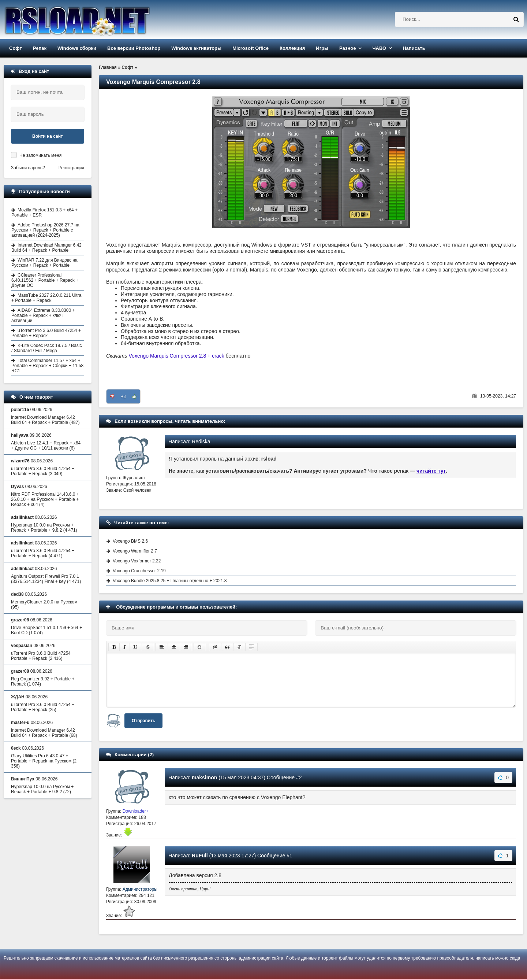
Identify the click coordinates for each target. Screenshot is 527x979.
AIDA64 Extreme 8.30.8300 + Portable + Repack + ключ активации (43, 315)
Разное (347, 48)
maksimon (204, 777)
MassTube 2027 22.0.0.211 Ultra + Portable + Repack (46, 298)
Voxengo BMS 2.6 (130, 541)
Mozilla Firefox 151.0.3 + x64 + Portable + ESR (44, 212)
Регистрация (71, 167)
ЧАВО (379, 48)
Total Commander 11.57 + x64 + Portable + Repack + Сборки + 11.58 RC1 (47, 365)
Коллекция (292, 48)
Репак (39, 48)
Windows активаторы (196, 48)
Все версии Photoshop (133, 48)
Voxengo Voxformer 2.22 (137, 561)
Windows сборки (76, 48)
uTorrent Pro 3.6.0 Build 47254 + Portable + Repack (46, 333)
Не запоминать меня (40, 155)
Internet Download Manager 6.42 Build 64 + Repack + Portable (46, 248)
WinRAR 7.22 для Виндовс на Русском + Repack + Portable (44, 263)
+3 (123, 396)
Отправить (143, 720)
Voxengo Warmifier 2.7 (135, 551)
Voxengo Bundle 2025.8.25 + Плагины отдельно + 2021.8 (170, 580)
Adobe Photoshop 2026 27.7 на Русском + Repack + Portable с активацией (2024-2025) (45, 230)
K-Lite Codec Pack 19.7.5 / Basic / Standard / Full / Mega (46, 348)
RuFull (200, 855)
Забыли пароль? (28, 167)
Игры (322, 48)
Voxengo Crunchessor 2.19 (139, 570)
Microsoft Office (250, 48)
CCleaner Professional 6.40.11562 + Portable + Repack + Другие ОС (44, 280)
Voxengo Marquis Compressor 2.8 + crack (176, 356)
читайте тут (431, 471)
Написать (414, 48)
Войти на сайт (47, 136)
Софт (15, 48)
